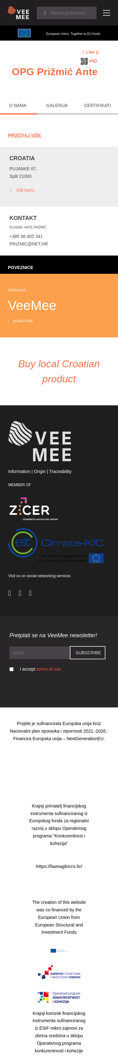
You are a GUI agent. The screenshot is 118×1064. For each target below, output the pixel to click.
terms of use (49, 669)
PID (93, 61)
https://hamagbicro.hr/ (59, 866)
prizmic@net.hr (28, 243)
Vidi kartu (21, 190)
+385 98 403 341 (26, 236)
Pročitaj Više (24, 135)
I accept (40, 669)
